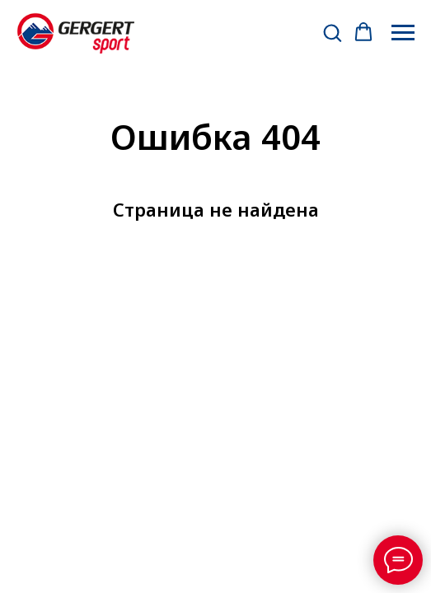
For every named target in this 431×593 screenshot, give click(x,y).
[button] (332, 32)
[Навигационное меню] (403, 33)
